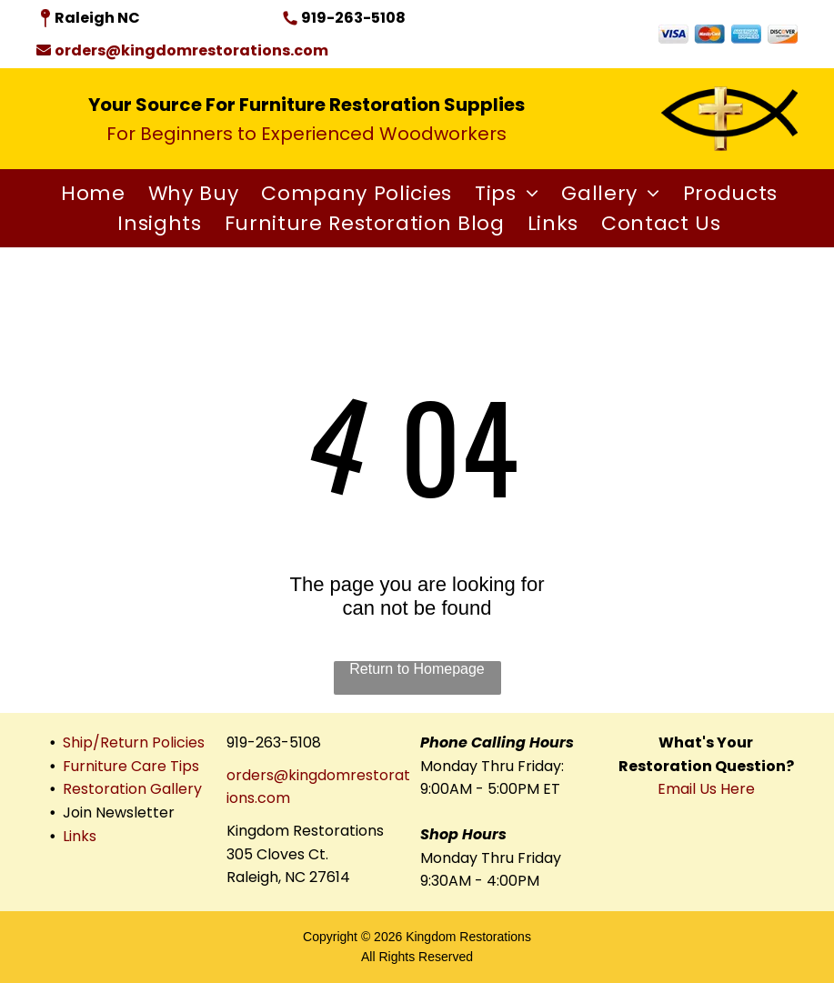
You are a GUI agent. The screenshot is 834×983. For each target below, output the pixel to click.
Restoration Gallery (132, 788)
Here (737, 788)
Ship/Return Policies (134, 742)
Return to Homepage (417, 669)
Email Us (687, 788)
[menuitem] (91, 193)
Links (79, 836)
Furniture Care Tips (131, 766)
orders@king (271, 775)
